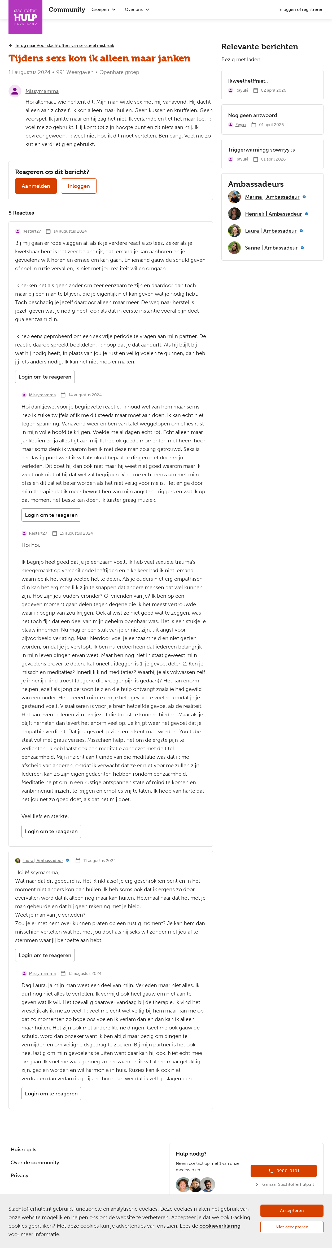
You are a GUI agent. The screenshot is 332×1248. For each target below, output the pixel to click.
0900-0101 (288, 1170)
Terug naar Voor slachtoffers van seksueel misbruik (64, 45)
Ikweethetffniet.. (248, 81)
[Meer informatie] (67, 861)
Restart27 (32, 231)
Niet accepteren (292, 1226)
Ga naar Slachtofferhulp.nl (288, 1184)
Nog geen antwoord (252, 115)
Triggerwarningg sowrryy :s (261, 149)
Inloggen (79, 186)
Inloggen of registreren (301, 9)
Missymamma (42, 91)
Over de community (35, 1162)
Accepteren (292, 1210)
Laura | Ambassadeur (43, 860)
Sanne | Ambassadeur (271, 248)
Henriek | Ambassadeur (273, 214)
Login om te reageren (45, 377)
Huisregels (23, 1149)
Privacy (19, 1175)
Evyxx (240, 124)
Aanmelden (36, 186)
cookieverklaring (220, 1226)
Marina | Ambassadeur (272, 197)
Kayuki (241, 90)
